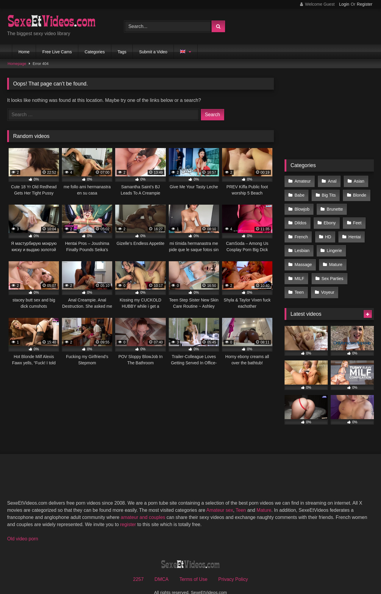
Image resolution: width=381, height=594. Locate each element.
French (301, 231)
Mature (334, 256)
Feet (355, 218)
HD (327, 231)
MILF (299, 269)
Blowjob (301, 206)
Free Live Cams (57, 51)
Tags (122, 51)
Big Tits (328, 193)
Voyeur (326, 281)
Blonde (358, 193)
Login (344, 4)
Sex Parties (332, 269)
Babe (299, 193)
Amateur (302, 180)
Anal (331, 180)
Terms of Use (193, 567)
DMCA (161, 567)
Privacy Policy (233, 567)
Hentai (353, 231)
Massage (303, 256)
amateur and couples (143, 505)
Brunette (334, 206)
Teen (299, 281)
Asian (357, 180)
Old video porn (22, 527)
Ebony (329, 218)
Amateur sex (219, 498)
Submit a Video (153, 51)
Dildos (300, 218)
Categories (95, 51)
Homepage (17, 63)
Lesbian (301, 243)
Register (364, 4)
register (128, 512)
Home (23, 51)
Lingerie (333, 243)
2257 (138, 567)
